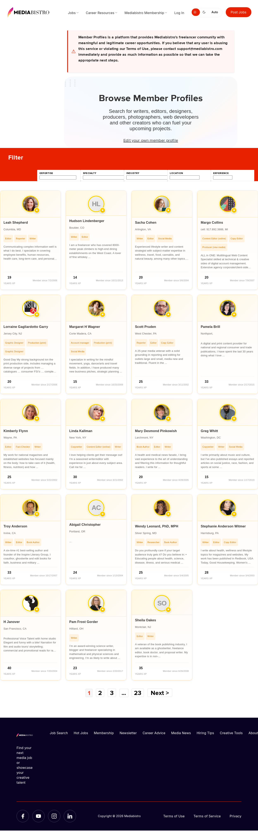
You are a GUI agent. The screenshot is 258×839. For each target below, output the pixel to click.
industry (132, 173)
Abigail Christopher (85, 524)
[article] (30, 240)
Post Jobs (239, 12)
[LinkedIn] (70, 816)
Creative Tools (231, 733)
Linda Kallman (80, 431)
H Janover (12, 622)
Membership (104, 733)
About (253, 733)
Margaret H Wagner (84, 327)
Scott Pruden (145, 327)
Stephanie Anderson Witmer (223, 526)
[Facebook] (23, 816)
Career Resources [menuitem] (100, 13)
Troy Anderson (15, 526)
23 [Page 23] (138, 693)
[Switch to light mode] (196, 12)
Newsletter (128, 733)
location (176, 173)
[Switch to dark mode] (205, 12)
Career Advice (154, 733)
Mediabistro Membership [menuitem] (144, 13)
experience (221, 173)
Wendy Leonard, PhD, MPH (156, 526)
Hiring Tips (205, 733)
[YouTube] (38, 816)
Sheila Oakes (145, 620)
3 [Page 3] (112, 693)
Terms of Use (174, 816)
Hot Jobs (81, 733)
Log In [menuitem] (179, 13)
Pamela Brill (210, 327)
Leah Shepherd (16, 222)
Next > (160, 693)
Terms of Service (207, 816)
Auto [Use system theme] (214, 12)
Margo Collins (212, 222)
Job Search (59, 733)
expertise (46, 173)
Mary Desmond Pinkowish (156, 431)
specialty (89, 173)
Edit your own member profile (150, 140)
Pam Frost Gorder (83, 622)
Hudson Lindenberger (86, 221)
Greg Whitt (209, 431)
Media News (181, 733)
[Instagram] (54, 816)
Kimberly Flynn (16, 431)
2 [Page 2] (100, 693)
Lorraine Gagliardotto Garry (26, 327)
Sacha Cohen (145, 222)
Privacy (235, 816)
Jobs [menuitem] (72, 13)
